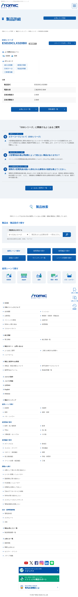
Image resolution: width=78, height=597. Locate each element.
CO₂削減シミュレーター (12, 483)
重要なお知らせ (10, 547)
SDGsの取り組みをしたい (13, 495)
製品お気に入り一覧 (11, 528)
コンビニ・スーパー (11, 448)
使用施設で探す (64, 251)
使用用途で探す (39, 251)
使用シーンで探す (13, 251)
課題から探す (14, 258)
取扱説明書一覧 (47, 370)
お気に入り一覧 (74, 300)
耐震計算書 (22, 65)
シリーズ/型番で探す (64, 258)
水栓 (6, 522)
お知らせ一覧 (9, 538)
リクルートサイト (10, 328)
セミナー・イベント (11, 551)
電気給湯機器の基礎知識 (41, 587)
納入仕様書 (8, 65)
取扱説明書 (22, 68)
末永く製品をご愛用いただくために (41, 579)
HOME (7, 303)
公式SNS (7, 385)
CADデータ (8, 68)
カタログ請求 (9, 377)
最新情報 (7, 543)
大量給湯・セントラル (12, 434)
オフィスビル (9, 443)
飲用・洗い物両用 (10, 426)
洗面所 (44, 408)
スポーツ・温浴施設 (11, 452)
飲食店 (44, 443)
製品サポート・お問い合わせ (14, 346)
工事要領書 (8, 72)
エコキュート (9, 517)
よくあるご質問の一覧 (41, 188)
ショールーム (9, 355)
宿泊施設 (45, 448)
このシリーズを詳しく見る (64, 43)
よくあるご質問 (10, 350)
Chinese (7, 394)
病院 (43, 452)
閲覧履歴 (74, 309)
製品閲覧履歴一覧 (10, 532)
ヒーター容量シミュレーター (14, 474)
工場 (43, 460)
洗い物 (44, 430)
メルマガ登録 (9, 381)
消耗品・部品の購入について (14, 366)
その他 (44, 434)
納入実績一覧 (46, 339)
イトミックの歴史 (10, 320)
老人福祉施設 (9, 456)
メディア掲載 (9, 555)
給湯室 (7, 408)
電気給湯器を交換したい (12, 504)
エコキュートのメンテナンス (14, 500)
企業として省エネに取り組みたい (15, 470)
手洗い (7, 430)
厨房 (6, 412)
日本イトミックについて (12, 307)
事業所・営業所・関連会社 (50, 316)
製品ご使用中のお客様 (12, 361)
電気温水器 (8, 513)
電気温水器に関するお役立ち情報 (41, 570)
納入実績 (7, 335)
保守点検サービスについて (50, 366)
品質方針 (45, 320)
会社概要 (7, 311)
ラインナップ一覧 (39, 258)
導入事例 (7, 339)
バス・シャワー (10, 416)
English (7, 389)
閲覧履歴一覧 (56, 109)
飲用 (43, 426)
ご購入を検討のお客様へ (50, 350)
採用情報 (45, 324)
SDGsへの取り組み (11, 324)
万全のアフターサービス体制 (14, 491)
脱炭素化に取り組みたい (12, 478)
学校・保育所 (46, 456)
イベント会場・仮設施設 (12, 460)
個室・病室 (45, 412)
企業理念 (7, 316)
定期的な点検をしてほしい (13, 487)
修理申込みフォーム (11, 370)
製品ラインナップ (10, 400)
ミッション (45, 311)
